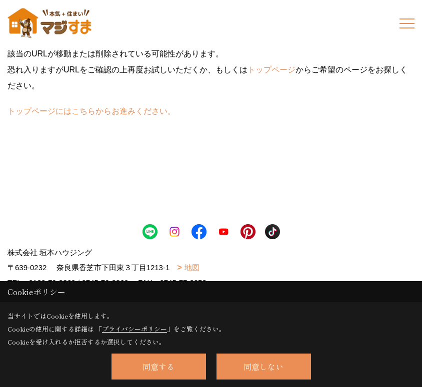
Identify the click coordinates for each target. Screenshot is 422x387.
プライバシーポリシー (134, 329)
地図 (192, 267)
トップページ (272, 69)
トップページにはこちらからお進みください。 (92, 111)
